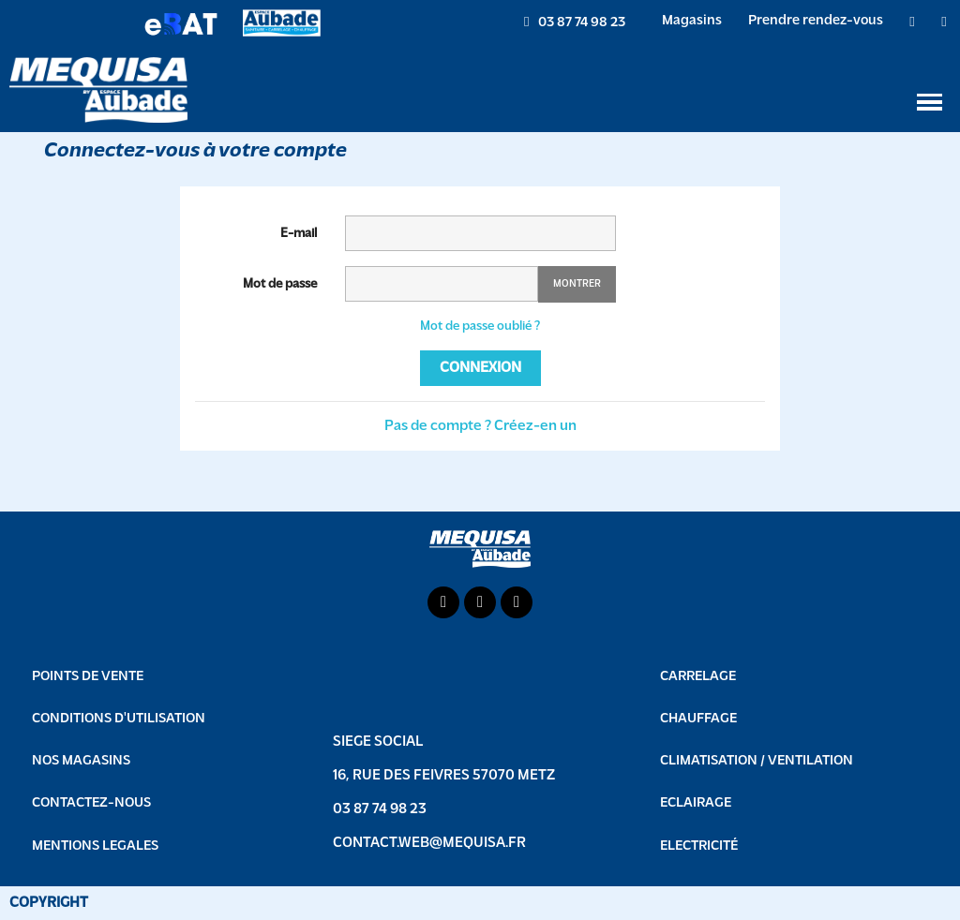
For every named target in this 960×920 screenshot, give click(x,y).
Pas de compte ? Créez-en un (480, 426)
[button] (575, 22)
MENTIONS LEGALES (95, 846)
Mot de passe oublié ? (480, 326)
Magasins (692, 21)
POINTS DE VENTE (87, 677)
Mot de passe (280, 284)
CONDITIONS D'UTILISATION (118, 719)
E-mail (298, 234)
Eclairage (695, 803)
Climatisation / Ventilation (756, 761)
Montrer (577, 284)
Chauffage (698, 719)
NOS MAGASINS (81, 761)
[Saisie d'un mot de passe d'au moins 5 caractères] (441, 284)
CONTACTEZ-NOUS (91, 803)
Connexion (480, 368)
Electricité (699, 846)
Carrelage (698, 677)
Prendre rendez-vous (815, 21)
